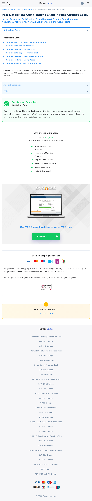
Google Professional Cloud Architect (46, 450)
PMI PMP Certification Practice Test (46, 436)
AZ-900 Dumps (46, 426)
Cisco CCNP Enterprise (46, 407)
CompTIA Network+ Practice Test (46, 351)
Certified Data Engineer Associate (20, 49)
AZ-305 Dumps (46, 389)
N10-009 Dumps (46, 412)
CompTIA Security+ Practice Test (46, 337)
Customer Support (46, 313)
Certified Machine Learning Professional (23, 63)
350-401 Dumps (46, 431)
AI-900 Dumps (46, 374)
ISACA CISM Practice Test (46, 464)
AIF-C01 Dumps (46, 398)
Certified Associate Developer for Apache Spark (26, 42)
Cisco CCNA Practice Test (46, 393)
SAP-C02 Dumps (46, 384)
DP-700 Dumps (46, 370)
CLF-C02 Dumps (46, 455)
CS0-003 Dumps (46, 445)
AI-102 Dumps (46, 403)
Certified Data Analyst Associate (19, 46)
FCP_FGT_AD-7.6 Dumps (46, 474)
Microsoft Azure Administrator (46, 379)
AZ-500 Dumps (46, 460)
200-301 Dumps (46, 355)
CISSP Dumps (46, 469)
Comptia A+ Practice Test (46, 365)
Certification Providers (20, 9)
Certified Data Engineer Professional (21, 53)
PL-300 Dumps (46, 417)
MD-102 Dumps (46, 441)
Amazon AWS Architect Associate (46, 422)
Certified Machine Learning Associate (21, 60)
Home (4, 9)
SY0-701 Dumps (46, 341)
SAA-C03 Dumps (46, 360)
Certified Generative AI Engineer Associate (24, 56)
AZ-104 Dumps (46, 346)
